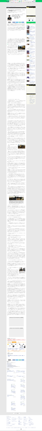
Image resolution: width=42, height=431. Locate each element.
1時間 (27, 7)
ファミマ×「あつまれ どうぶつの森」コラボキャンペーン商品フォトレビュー (32, 96)
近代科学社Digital (20, 424)
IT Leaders (8, 420)
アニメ (23, 339)
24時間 (29, 7)
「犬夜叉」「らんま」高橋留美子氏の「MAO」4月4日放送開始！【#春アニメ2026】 (32, 66)
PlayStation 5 (14, 339)
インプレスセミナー (13, 420)
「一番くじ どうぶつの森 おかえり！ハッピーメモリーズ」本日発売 (32, 57)
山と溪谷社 (19, 421)
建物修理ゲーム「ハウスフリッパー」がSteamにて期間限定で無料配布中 (32, 35)
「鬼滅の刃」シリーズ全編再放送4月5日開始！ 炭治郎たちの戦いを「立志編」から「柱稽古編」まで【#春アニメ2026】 (32, 32)
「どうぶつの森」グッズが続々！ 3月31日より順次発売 (31, 94)
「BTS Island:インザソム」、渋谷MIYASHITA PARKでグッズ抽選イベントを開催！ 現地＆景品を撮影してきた (32, 42)
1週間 (32, 7)
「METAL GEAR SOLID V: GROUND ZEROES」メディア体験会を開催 (13, 392)
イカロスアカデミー (25, 421)
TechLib (24, 425)
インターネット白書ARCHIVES (9, 425)
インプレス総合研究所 (9, 419)
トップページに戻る (16, 413)
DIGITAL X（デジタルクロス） (14, 421)
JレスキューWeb (25, 420)
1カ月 (34, 7)
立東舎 (19, 420)
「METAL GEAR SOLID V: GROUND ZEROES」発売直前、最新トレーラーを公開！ (11, 371)
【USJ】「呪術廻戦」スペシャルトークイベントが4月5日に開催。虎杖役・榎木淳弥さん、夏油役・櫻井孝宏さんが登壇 (32, 82)
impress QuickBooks (31, 419)
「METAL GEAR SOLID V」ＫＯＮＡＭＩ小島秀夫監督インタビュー (22, 381)
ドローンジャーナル (8, 421)
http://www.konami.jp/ (9, 364)
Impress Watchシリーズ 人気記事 (31, 84)
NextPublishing (13, 424)
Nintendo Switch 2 (9, 339)
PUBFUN (29, 420)
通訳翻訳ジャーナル (25, 419)
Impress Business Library (14, 419)
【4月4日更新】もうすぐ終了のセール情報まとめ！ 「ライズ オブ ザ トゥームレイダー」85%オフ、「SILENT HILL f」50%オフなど (32, 62)
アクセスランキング (30, 6)
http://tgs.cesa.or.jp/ (9, 363)
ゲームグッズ (18, 339)
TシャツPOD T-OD (20, 419)
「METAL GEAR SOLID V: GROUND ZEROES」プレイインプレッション (22, 386)
